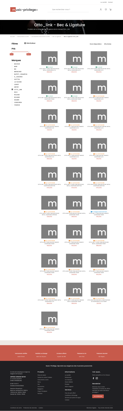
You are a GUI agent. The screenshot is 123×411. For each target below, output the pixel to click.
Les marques (68, 379)
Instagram (97, 378)
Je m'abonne (98, 396)
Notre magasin (69, 386)
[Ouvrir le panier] (110, 9)
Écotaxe (67, 384)
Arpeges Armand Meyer (17, 385)
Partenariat (68, 377)
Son (39, 384)
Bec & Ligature (57, 36)
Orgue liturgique (42, 391)
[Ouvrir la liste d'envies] (106, 9)
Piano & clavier (42, 375)
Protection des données (30, 408)
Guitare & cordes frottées (45, 377)
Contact (110, 2)
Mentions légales (91, 408)
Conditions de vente (16, 408)
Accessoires (41, 386)
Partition (40, 393)
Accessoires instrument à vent (41, 36)
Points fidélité (69, 382)
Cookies (41, 408)
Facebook (93, 378)
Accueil (12, 36)
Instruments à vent (23, 36)
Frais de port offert (70, 393)
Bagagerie (40, 389)
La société (104, 2)
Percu (39, 382)
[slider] (11, 51)
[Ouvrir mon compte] (101, 9)
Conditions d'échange (71, 395)
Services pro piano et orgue (73, 397)
